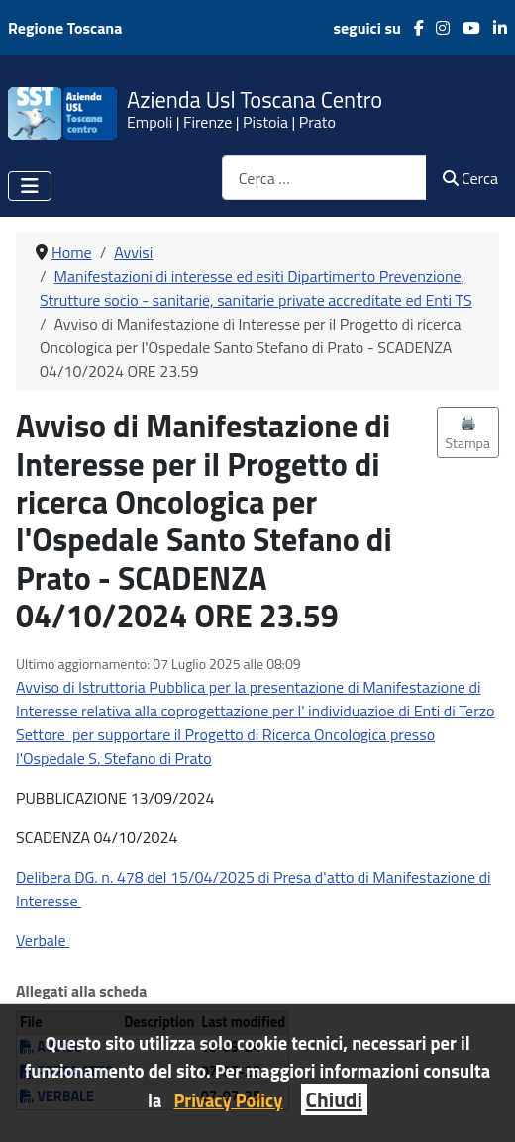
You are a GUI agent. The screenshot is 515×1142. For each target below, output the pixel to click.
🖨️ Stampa (468, 432)
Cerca (470, 178)
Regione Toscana (65, 28)
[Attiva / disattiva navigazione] (30, 186)
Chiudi (334, 1099)
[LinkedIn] (493, 28)
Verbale (42, 940)
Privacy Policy (227, 1100)
